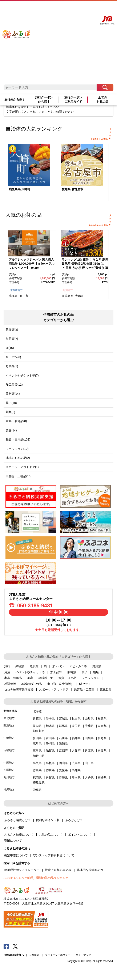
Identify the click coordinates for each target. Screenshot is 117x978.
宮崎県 (102, 777)
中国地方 (9, 762)
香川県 (50, 770)
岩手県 (50, 718)
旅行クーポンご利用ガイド (73, 99)
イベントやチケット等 (30, 672)
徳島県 (37, 770)
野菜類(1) (12, 366)
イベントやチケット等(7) (22, 375)
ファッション (90, 678)
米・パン (58, 666)
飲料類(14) (13, 393)
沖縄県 (37, 790)
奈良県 (102, 750)
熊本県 (76, 777)
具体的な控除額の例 (90, 870)
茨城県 (37, 726)
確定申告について (16, 855)
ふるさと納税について (19, 834)
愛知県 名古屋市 (72, 189)
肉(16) (10, 348)
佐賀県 (50, 777)
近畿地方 (9, 750)
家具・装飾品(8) (16, 421)
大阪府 (76, 750)
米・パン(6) (13, 357)
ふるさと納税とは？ (17, 820)
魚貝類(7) (12, 338)
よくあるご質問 (62, 8)
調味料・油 (46, 678)
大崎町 (79, 296)
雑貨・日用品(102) (18, 439)
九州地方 (68, 290)
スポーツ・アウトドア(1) (22, 467)
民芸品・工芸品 (84, 689)
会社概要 (34, 955)
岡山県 (63, 763)
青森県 (37, 718)
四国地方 (9, 769)
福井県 (76, 738)
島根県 (50, 763)
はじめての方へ (47, 8)
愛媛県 (63, 770)
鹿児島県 (67, 296)
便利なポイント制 (48, 820)
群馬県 (63, 726)
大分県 (89, 777)
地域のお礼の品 (31, 684)
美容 (30, 678)
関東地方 (9, 725)
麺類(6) (10, 412)
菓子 (85, 672)
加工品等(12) (14, 384)
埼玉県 (76, 726)
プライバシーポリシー (57, 955)
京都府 (63, 750)
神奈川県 (39, 731)
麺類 (96, 672)
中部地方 (9, 737)
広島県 (76, 763)
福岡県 (37, 777)
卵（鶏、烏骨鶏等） (60, 684)
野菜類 (96, 666)
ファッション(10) (17, 448)
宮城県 (63, 718)
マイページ (75, 8)
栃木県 (50, 726)
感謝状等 (10, 684)
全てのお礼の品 (102, 99)
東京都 (102, 726)
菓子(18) (11, 403)
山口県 (89, 763)
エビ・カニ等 (78, 666)
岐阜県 (37, 743)
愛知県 (63, 743)
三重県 (37, 750)
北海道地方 (16, 290)
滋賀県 (50, 750)
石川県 (63, 738)
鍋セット (85, 684)
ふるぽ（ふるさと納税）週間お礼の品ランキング (36, 878)
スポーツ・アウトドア (53, 689)
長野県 (102, 738)
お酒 (7, 672)
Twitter (15, 946)
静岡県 (50, 743)
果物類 (19, 666)
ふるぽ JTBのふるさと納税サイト (19, 44)
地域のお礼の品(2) (18, 458)
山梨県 (89, 738)
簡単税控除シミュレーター (22, 870)
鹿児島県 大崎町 (19, 189)
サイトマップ (83, 955)
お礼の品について (50, 834)
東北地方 (9, 718)
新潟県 (37, 738)
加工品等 (56, 672)
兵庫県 (89, 750)
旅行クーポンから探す (44, 99)
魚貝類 (34, 666)
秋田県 (76, 718)
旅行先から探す (14, 99)
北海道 (13, 296)
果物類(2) (12, 329)
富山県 (50, 738)
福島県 (102, 718)
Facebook (6, 946)
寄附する (85, 8)
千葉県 (89, 726)
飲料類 (71, 672)
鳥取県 (37, 763)
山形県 (89, 718)
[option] (32, 173)
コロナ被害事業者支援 (19, 689)
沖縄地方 (9, 789)
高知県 (76, 770)
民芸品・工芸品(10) (19, 476)
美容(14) (11, 430)
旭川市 (23, 296)
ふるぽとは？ (74, 820)
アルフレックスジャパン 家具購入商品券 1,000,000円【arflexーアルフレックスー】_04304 (31, 263)
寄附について (13, 840)
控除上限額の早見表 (58, 870)
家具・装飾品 (13, 678)
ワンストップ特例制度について (53, 855)
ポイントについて (80, 834)
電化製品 (106, 689)
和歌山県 (39, 756)
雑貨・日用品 (67, 678)
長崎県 (63, 777)
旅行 (7, 666)
